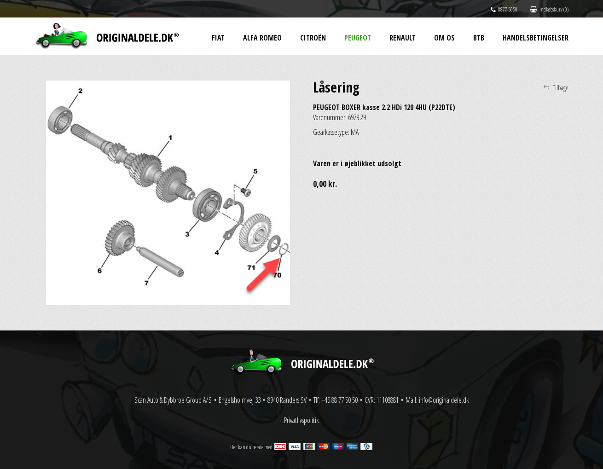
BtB (478, 37)
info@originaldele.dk (444, 400)
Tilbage (560, 87)
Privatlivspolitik (301, 420)
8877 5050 (504, 9)
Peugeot (357, 37)
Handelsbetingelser (535, 37)
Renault (402, 37)
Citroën (313, 37)
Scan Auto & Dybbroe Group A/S (173, 400)
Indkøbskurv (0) (549, 9)
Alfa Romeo (262, 37)
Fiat (218, 37)
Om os (444, 37)
